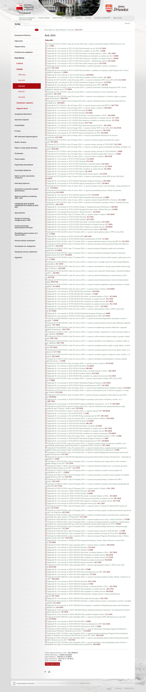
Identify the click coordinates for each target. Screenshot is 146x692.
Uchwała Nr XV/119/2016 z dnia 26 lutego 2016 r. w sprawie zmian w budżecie (75, 108)
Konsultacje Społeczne (22, 170)
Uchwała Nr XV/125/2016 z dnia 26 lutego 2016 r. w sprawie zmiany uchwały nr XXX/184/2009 (81, 151)
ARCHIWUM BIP (25, 20)
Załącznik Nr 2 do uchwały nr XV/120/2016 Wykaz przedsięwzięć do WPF (73, 133)
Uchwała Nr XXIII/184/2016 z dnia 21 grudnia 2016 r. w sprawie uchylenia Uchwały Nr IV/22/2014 (82, 533)
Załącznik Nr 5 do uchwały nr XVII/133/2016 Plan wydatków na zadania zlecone (76, 227)
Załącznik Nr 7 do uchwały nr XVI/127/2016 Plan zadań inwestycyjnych (73, 174)
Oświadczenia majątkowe (23, 52)
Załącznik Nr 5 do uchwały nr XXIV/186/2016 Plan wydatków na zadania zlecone (76, 557)
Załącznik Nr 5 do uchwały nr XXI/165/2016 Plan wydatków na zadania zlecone (75, 431)
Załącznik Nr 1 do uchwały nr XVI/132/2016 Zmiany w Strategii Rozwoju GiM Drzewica (79, 207)
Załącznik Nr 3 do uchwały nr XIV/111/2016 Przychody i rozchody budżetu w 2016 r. (77, 53)
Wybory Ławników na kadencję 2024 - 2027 (26, 197)
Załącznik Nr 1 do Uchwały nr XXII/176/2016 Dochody (67, 491)
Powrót (127, 23)
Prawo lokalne (19, 159)
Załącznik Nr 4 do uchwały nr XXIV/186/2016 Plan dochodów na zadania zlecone (76, 555)
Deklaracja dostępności (27, 18)
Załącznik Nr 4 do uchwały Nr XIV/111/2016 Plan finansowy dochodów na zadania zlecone (79, 56)
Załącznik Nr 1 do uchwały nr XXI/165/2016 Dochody (66, 421)
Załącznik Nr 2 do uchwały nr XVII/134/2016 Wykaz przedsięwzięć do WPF (74, 239)
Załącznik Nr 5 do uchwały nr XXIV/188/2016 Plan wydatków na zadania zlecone (76, 591)
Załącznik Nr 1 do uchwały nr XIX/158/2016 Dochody (66, 366)
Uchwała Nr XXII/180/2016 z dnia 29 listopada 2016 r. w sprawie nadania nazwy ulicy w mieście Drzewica (85, 519)
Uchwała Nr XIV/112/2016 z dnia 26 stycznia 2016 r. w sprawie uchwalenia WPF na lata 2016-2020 (82, 80)
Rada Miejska (18, 58)
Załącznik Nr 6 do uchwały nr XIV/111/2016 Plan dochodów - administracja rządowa (77, 61)
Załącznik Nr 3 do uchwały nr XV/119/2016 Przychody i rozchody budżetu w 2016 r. (77, 115)
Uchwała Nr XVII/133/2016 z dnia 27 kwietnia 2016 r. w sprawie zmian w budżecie (77, 214)
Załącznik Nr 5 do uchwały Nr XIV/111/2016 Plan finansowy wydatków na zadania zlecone (79, 58)
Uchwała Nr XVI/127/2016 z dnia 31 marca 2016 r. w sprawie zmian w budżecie (75, 156)
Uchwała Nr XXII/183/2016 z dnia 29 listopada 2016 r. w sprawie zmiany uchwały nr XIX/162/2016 (83, 531)
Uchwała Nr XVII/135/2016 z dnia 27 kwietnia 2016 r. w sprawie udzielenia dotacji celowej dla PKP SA (84, 241)
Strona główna (49, 30)
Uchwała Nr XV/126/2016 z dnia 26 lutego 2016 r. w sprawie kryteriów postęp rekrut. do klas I (80, 154)
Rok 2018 (21, 97)
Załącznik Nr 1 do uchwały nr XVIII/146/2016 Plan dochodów (69, 291)
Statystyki (69, 18)
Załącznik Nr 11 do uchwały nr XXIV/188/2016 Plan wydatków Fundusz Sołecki (76, 614)
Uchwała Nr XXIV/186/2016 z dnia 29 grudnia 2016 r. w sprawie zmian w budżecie (77, 545)
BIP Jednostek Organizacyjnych (25, 137)
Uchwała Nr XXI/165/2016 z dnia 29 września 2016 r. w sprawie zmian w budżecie (76, 418)
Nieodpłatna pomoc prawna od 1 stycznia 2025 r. (26, 234)
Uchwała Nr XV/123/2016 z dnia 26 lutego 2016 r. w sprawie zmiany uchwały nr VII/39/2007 (80, 144)
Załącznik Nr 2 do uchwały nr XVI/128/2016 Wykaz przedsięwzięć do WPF (74, 183)
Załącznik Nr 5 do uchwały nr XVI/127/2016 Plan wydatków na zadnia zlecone (75, 169)
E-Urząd (16, 131)
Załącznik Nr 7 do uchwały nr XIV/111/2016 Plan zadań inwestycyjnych (73, 63)
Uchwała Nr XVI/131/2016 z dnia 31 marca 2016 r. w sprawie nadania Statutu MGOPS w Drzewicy (82, 200)
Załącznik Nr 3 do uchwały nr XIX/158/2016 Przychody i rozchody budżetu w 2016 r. (77, 371)
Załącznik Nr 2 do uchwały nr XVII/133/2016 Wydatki (66, 219)
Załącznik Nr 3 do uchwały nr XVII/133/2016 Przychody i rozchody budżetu (74, 222)
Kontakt (88, 18)
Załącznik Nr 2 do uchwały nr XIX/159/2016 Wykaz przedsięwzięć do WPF (74, 385)
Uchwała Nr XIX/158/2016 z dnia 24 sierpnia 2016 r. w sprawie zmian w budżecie (76, 363)
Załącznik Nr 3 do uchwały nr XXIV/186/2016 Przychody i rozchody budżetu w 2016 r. (78, 552)
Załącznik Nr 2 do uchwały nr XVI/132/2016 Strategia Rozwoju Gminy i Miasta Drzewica (79, 209)
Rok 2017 (21, 91)
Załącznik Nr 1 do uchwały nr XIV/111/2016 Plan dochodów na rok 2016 (73, 48)
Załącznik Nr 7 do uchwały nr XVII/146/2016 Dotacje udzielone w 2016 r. (73, 306)
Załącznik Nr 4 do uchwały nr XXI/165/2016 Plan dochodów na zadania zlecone (75, 428)
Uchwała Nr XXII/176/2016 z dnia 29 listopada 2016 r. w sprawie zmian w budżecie (77, 488)
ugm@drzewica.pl (85, 683)
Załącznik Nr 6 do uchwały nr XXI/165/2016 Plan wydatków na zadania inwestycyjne (77, 433)
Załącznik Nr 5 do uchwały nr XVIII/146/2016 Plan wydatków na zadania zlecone (76, 301)
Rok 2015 (21, 80)
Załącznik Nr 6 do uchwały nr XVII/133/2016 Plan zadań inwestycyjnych (73, 229)
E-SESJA (20, 63)
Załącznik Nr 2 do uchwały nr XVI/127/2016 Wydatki (66, 161)
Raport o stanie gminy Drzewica (26, 148)
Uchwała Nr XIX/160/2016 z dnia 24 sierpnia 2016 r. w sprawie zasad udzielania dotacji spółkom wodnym (85, 388)
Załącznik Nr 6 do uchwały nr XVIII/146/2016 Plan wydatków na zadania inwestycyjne (78, 304)
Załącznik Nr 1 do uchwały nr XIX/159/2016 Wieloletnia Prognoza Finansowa (75, 383)
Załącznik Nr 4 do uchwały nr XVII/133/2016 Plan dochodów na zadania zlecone (76, 224)
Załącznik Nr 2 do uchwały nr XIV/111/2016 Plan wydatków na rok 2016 (73, 51)
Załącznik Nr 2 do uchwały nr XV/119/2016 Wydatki (66, 113)
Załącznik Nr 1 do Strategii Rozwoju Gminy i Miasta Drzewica (69, 212)
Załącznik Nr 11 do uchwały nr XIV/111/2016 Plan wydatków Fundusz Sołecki (75, 77)
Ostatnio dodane (44, 18)
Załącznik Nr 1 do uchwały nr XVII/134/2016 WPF (65, 236)
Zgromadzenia (19, 213)
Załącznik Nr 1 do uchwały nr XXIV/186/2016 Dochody (67, 547)
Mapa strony (117, 18)
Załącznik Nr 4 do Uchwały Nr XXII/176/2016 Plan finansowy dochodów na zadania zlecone (80, 498)
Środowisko (18, 153)
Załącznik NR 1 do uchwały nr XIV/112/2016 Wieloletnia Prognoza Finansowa (75, 82)
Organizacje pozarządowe (23, 165)
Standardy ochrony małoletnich (26, 252)
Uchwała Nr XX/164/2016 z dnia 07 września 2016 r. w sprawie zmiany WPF (74, 411)
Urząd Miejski (18, 125)
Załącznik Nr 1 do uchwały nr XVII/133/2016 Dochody (66, 217)
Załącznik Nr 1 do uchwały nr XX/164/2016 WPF (64, 413)
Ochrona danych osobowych (24, 241)
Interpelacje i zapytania (25, 103)
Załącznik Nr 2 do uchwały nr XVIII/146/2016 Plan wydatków (69, 294)
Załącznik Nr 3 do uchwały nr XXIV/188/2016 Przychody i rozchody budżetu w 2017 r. (78, 586)
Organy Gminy (19, 47)
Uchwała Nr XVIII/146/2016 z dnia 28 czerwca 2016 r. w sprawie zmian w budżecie (77, 289)
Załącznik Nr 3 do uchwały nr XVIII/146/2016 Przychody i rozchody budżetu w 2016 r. (78, 296)
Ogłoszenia (18, 41)
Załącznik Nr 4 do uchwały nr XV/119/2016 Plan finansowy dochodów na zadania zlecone (79, 118)
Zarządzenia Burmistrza (22, 114)
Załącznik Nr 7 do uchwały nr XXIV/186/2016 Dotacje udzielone (70, 562)
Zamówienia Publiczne (22, 35)
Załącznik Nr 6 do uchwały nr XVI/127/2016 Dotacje (66, 171)
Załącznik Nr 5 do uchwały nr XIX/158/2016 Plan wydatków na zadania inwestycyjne (77, 376)
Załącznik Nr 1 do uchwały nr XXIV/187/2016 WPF (65, 569)
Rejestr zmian (58, 18)
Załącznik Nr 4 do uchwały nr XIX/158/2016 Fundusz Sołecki (69, 373)
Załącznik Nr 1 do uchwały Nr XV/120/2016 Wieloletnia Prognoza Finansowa (75, 130)
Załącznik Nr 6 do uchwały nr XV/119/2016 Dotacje (65, 123)
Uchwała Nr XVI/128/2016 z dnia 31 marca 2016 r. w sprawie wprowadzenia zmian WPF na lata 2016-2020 (85, 176)
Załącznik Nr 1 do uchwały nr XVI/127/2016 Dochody (66, 159)
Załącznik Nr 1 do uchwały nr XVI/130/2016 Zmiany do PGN (69, 195)
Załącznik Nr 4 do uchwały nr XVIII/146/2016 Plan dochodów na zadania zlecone (76, 299)
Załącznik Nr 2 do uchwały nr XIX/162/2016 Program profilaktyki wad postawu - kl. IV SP (79, 404)
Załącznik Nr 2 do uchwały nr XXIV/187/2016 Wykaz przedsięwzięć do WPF (74, 572)
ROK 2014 (21, 75)
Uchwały (19, 69)
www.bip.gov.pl (25, 13)
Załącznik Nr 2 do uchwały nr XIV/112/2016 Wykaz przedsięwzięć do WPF (74, 85)
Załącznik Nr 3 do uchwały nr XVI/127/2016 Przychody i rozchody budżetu (74, 164)
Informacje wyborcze (21, 183)
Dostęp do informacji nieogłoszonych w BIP (23, 219)
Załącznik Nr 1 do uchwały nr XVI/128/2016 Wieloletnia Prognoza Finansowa (75, 181)
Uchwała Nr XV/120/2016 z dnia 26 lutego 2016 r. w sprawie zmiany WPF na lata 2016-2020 (80, 128)
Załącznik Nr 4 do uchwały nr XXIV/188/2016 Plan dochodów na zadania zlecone (76, 589)
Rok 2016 (21, 86)
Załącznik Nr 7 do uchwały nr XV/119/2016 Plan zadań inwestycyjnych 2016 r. (75, 125)
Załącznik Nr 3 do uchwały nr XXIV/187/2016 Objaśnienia (68, 574)
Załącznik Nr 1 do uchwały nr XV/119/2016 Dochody (66, 110)
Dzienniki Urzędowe (22, 120)
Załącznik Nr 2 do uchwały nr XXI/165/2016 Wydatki (66, 423)
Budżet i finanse (19, 142)
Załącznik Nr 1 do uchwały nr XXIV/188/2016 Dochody (67, 581)
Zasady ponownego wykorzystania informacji (24, 226)
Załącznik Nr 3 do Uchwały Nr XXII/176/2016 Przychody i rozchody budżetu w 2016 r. (78, 496)
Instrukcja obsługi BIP (102, 18)
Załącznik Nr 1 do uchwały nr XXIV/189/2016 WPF (65, 621)
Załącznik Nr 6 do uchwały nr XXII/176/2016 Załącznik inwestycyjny (72, 503)
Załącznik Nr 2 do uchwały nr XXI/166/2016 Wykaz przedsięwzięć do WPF (74, 441)
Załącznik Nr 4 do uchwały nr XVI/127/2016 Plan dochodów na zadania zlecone (75, 166)
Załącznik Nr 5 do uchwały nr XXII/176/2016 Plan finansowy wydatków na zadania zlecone (79, 501)
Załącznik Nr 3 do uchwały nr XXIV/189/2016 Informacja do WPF (71, 626)
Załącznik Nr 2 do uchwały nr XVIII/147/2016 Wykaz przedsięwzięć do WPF (74, 316)
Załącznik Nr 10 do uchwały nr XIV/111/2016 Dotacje (66, 75)
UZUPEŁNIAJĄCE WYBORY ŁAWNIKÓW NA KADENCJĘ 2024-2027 (27, 205)
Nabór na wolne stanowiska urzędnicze (23, 177)
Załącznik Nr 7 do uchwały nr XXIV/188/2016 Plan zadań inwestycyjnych (73, 598)
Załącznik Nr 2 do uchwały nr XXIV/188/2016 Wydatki (67, 584)
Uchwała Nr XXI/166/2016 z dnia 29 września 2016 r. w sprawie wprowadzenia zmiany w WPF (81, 436)
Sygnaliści (17, 257)
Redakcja (79, 18)
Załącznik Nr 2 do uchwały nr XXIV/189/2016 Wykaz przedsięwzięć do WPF (74, 624)
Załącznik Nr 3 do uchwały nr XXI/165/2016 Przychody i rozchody (71, 426)
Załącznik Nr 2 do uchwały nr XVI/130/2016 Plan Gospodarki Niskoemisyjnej (75, 197)
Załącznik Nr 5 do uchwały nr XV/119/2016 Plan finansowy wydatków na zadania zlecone (79, 120)
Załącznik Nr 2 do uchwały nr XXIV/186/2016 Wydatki (67, 550)
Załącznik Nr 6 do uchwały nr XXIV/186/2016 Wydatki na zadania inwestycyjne (75, 560)
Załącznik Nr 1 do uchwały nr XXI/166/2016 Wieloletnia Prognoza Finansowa (75, 438)
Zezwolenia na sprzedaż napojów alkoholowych (26, 190)
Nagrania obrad (22, 108)
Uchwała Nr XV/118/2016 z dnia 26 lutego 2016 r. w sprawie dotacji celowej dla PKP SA (79, 105)
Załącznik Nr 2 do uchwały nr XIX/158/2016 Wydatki (66, 368)
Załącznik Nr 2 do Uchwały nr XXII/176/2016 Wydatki (66, 493)
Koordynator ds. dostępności (24, 246)
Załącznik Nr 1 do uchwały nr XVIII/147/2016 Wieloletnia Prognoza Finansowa (75, 313)
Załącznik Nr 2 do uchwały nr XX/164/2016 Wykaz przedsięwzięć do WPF (73, 416)
